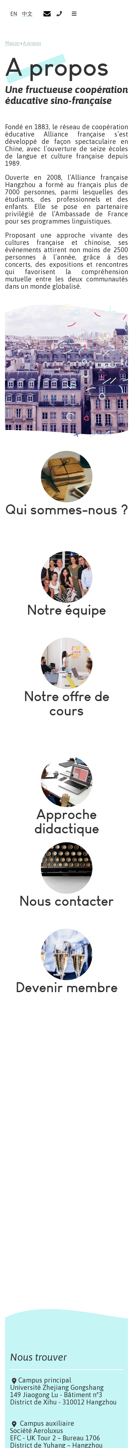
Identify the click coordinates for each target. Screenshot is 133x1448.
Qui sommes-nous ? (66, 509)
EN (13, 14)
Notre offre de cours (66, 703)
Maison (12, 43)
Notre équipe (66, 609)
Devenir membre (67, 987)
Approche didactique (66, 821)
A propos (32, 43)
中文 (27, 14)
